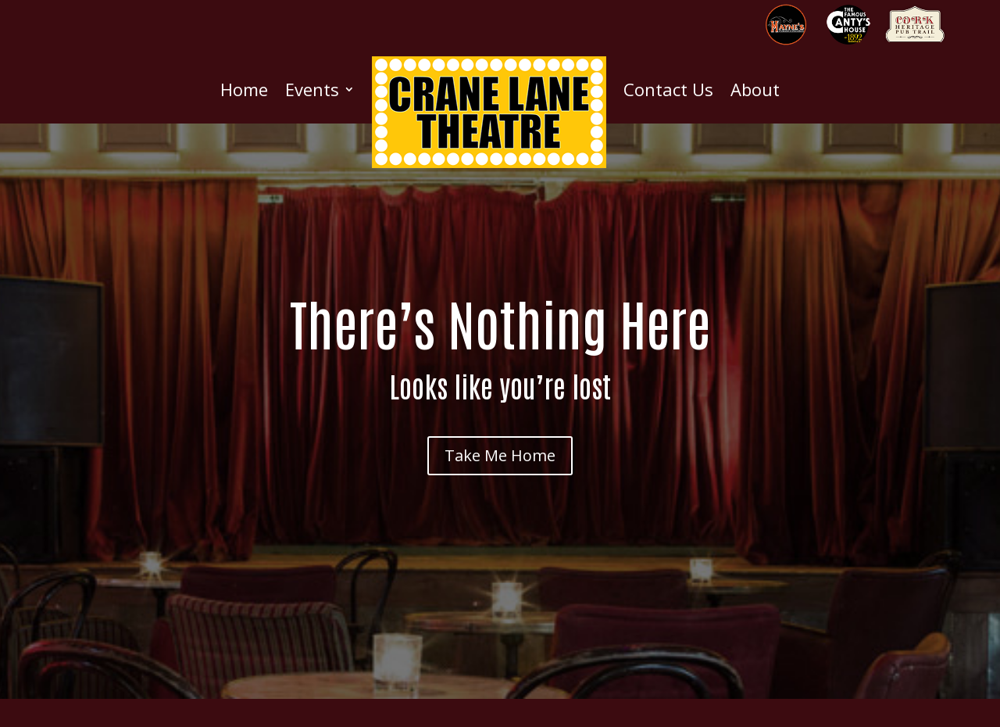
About (755, 89)
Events (312, 89)
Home (244, 89)
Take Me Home (500, 455)
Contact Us (668, 89)
